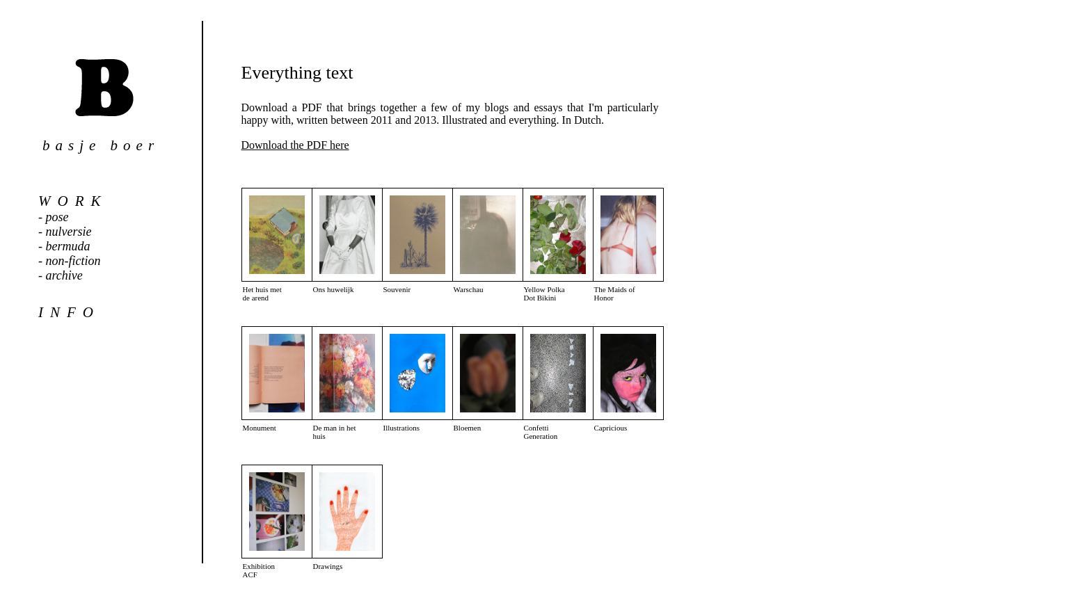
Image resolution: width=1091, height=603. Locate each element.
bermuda (68, 246)
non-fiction (73, 261)
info (69, 312)
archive (64, 275)
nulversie (69, 232)
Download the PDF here (295, 145)
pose (57, 217)
